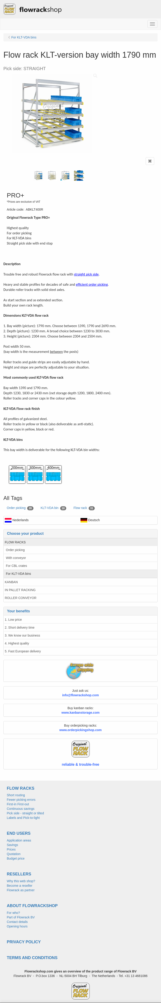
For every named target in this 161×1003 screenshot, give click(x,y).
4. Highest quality (17, 643)
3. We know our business (22, 635)
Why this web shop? (21, 881)
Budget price (16, 858)
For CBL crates (16, 566)
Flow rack (84, 508)
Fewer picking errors (21, 799)
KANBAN (11, 582)
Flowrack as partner (21, 890)
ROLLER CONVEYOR (20, 598)
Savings (12, 845)
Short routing (16, 795)
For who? (13, 913)
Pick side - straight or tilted (25, 813)
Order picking (20, 508)
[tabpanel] (38, 175)
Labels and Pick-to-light (23, 818)
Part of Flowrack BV (21, 917)
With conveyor (16, 558)
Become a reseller (19, 885)
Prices (11, 849)
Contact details (17, 922)
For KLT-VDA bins (18, 573)
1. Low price (13, 619)
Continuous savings (20, 808)
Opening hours (17, 926)
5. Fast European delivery (23, 651)
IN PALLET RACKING (20, 590)
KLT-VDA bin (53, 508)
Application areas (19, 840)
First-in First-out (18, 804)
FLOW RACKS (15, 542)
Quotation (14, 854)
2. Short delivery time (20, 627)
